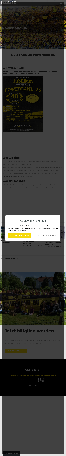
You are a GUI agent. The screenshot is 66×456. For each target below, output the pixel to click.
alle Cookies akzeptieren (19, 235)
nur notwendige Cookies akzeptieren (48, 235)
